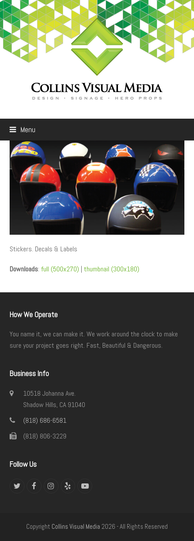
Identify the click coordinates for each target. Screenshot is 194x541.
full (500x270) (60, 269)
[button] (22, 129)
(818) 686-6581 (44, 420)
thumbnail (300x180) (111, 269)
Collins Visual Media (76, 527)
